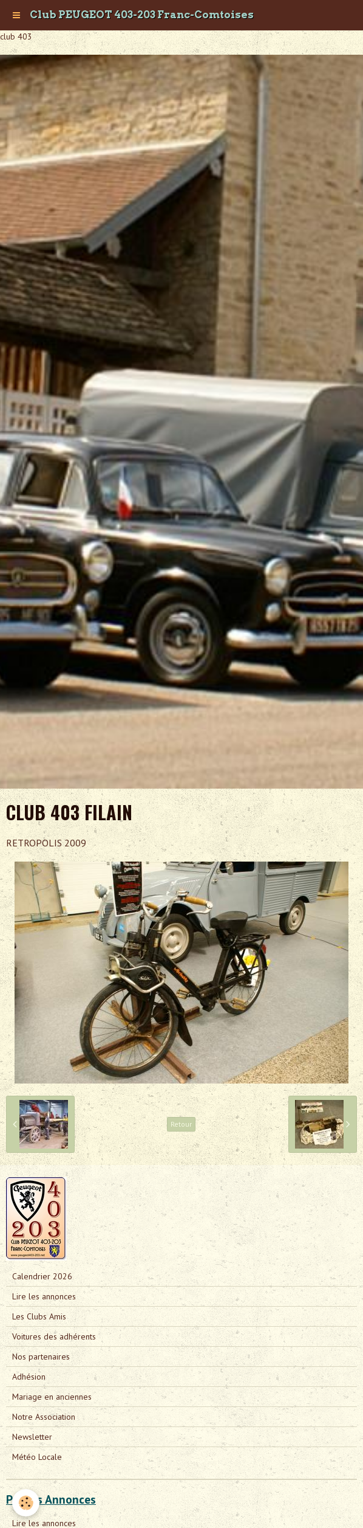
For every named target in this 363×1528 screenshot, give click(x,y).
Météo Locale (37, 1456)
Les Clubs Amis (39, 1316)
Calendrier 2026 (42, 1276)
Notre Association (43, 1416)
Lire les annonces (44, 1296)
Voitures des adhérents (54, 1336)
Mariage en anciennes (52, 1396)
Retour (181, 1124)
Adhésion (29, 1376)
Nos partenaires (41, 1356)
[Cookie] (25, 1502)
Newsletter (32, 1436)
